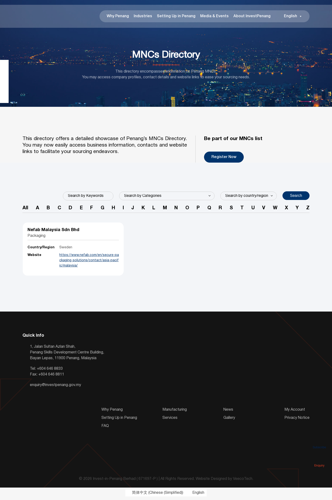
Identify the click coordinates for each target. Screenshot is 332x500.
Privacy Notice (297, 419)
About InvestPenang (252, 16)
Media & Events (214, 16)
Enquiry (319, 459)
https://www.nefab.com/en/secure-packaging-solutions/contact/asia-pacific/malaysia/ (82, 262)
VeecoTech (242, 480)
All (25, 209)
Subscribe (319, 440)
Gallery (229, 419)
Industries (143, 16)
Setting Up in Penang (176, 16)
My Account (294, 411)
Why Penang (118, 16)
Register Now (223, 158)
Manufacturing (174, 411)
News (228, 411)
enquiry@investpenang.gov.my (55, 386)
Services (169, 419)
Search (296, 196)
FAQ (105, 427)
